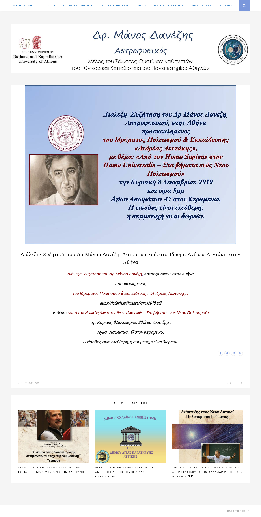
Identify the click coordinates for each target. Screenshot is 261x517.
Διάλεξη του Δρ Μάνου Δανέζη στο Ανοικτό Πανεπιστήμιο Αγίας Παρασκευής (125, 472)
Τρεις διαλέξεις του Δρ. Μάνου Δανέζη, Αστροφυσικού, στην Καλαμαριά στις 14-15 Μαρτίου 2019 (207, 472)
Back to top (238, 511)
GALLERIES (225, 5)
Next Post (235, 382)
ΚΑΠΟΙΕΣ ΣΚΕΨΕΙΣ (23, 5)
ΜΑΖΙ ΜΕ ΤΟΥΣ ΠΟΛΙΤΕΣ (169, 5)
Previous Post (29, 382)
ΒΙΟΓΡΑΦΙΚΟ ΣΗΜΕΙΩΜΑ (79, 5)
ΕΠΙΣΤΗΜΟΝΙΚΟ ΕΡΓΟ (116, 5)
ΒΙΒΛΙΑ (141, 5)
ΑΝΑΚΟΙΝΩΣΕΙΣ (201, 5)
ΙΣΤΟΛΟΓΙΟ (48, 5)
